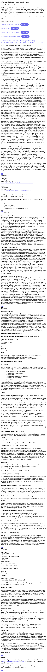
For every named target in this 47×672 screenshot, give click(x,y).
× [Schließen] (1, 174)
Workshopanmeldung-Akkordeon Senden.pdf (10, 36)
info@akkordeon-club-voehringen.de (13, 661)
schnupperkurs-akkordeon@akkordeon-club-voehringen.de (17, 183)
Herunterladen (24, 24)
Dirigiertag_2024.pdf (5, 28)
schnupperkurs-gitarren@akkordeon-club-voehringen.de (16, 190)
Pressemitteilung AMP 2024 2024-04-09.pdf (10, 32)
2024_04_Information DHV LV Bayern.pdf (10, 24)
